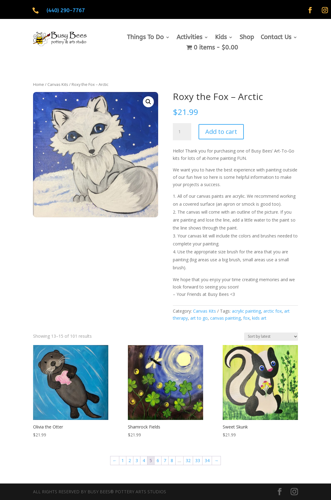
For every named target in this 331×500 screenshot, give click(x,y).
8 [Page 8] (172, 460)
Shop (247, 38)
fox (246, 318)
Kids (221, 38)
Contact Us (276, 38)
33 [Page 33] (197, 460)
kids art (259, 318)
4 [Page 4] (144, 460)
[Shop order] (271, 337)
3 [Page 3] (137, 460)
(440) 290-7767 (65, 10)
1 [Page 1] (122, 460)
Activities (189, 38)
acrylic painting (246, 311)
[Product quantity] (182, 131)
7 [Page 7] (165, 460)
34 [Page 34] (207, 460)
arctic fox (272, 311)
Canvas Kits (57, 84)
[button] (148, 101)
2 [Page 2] (129, 460)
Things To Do (145, 38)
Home (38, 84)
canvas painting (225, 318)
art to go (199, 318)
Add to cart (221, 131)
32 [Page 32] (188, 460)
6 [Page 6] (158, 460)
